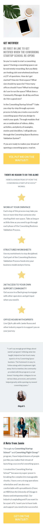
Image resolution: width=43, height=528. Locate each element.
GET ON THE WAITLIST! (21, 518)
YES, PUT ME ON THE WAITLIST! (21, 158)
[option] (21, 377)
